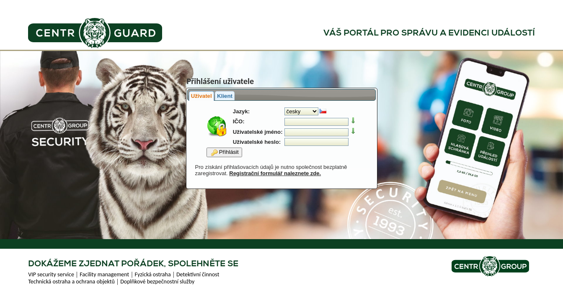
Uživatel (201, 96)
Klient (224, 96)
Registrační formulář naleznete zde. (275, 173)
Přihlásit (225, 152)
